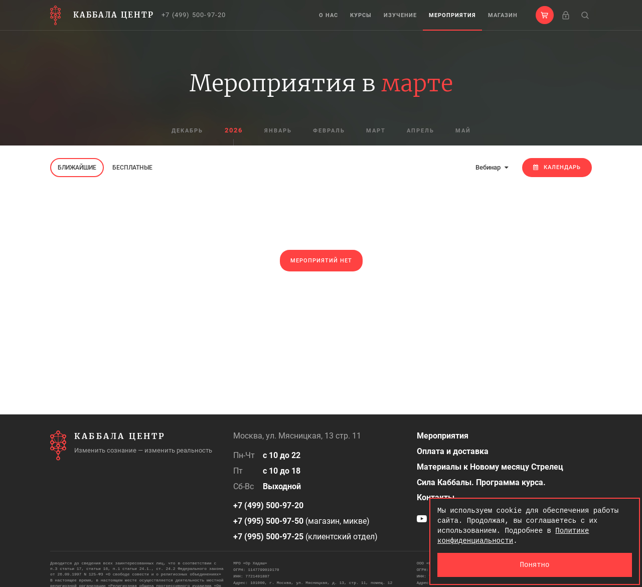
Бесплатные (132, 167)
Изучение (400, 15)
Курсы (361, 15)
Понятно (535, 564)
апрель (420, 130)
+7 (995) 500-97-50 (268, 521)
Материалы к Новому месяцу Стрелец (490, 467)
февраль (329, 130)
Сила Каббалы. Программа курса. (481, 482)
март (376, 130)
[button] (545, 15)
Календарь (557, 167)
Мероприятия (452, 15)
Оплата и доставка (453, 451)
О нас (328, 15)
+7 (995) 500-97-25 (268, 536)
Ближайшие (77, 167)
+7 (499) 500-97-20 (194, 15)
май (463, 130)
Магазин (503, 15)
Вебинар (491, 167)
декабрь (187, 130)
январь (278, 130)
